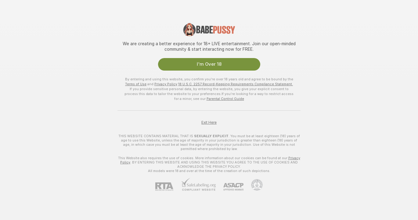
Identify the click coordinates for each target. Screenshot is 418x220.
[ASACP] (229, 187)
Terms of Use (135, 84)
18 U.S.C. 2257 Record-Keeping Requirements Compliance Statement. (235, 84)
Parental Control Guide (225, 99)
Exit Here (209, 122)
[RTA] (168, 186)
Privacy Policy (165, 84)
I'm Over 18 (209, 64)
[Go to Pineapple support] (253, 185)
